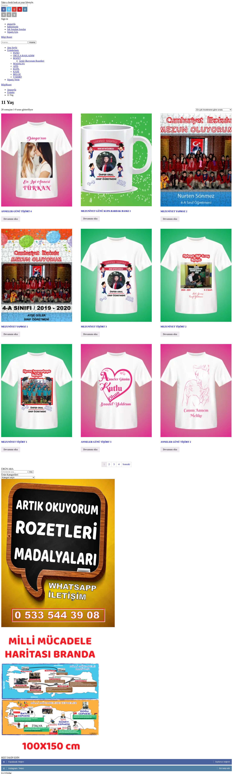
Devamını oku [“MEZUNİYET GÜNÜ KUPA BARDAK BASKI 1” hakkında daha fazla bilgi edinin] (90, 218)
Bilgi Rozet (6, 37)
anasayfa (11, 24)
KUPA (16, 69)
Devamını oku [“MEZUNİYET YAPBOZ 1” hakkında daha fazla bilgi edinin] (11, 334)
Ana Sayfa (12, 47)
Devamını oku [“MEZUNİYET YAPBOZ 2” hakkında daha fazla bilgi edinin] (170, 219)
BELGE (17, 74)
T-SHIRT (17, 77)
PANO (16, 53)
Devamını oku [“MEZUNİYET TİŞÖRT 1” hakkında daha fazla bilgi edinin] (11, 449)
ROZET (17, 58)
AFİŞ (15, 66)
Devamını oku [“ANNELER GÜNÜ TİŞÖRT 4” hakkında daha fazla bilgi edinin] (11, 219)
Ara (30, 472)
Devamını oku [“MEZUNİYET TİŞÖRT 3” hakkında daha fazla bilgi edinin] (90, 334)
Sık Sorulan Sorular (16, 29)
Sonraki (126, 464)
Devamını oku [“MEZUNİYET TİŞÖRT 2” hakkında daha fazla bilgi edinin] (170, 334)
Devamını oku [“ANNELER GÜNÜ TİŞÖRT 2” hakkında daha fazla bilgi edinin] (170, 449)
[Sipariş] (214, 109)
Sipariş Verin (13, 79)
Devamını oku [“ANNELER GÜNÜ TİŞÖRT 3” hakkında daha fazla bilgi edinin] (90, 449)
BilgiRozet (6, 84)
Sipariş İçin (12, 32)
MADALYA (19, 63)
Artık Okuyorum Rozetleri (31, 61)
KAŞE (16, 71)
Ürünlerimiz (13, 50)
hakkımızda (12, 26)
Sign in (4, 19)
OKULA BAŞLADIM (23, 55)
